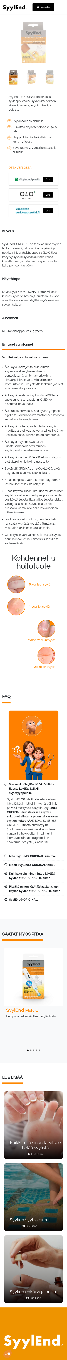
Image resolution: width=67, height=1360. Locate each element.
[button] (28, 1050)
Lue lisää (37, 1154)
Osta (48, 179)
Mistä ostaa (43, 7)
